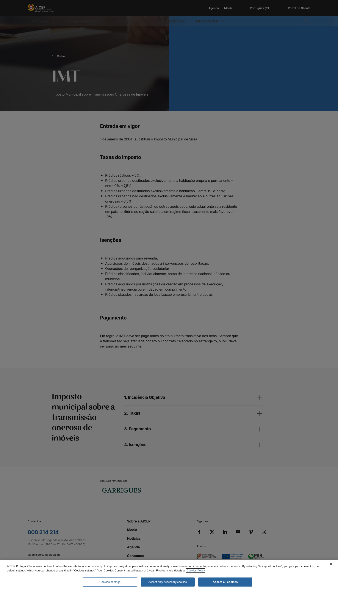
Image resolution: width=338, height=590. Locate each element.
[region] (169, 575)
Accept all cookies (225, 582)
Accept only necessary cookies (168, 582)
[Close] (331, 564)
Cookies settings (109, 582)
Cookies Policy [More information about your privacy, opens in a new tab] (195, 570)
